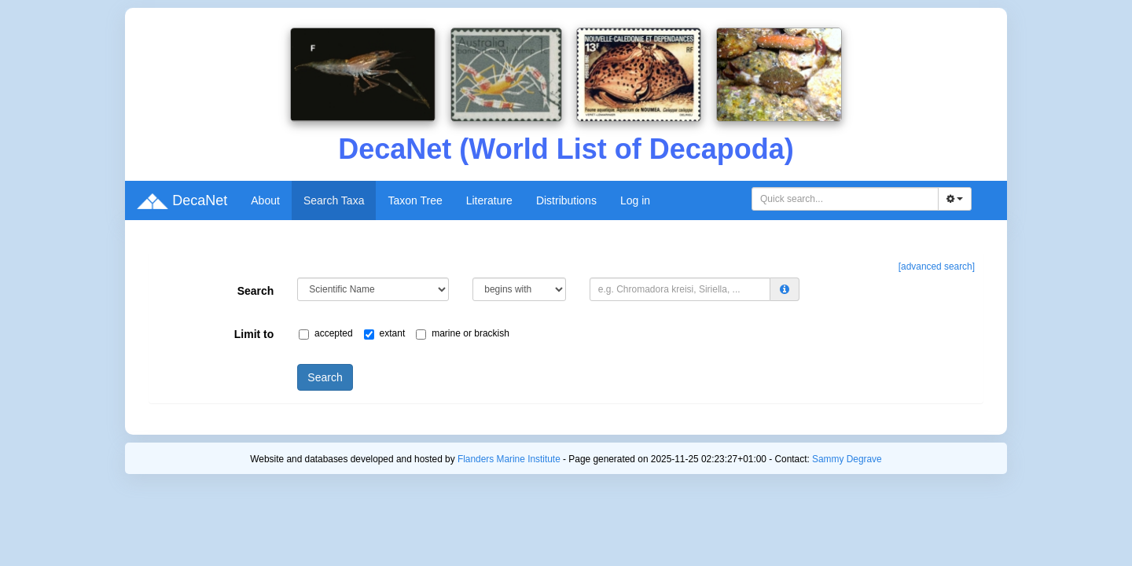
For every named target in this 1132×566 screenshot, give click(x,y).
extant (389, 334)
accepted (330, 334)
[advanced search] (937, 266)
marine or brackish (466, 334)
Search (255, 291)
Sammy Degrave (847, 459)
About (265, 200)
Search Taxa (334, 200)
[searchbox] (847, 199)
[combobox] (845, 199)
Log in (635, 200)
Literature (489, 200)
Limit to (254, 334)
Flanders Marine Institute (509, 459)
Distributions (566, 200)
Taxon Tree (415, 200)
